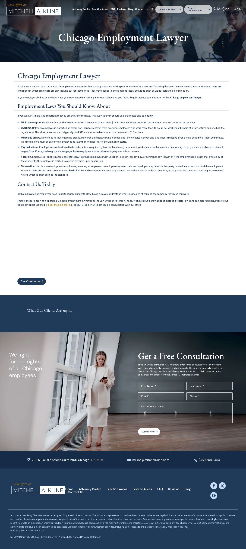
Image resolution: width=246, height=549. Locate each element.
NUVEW (14, 536)
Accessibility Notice (69, 536)
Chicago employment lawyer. (186, 97)
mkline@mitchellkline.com (150, 460)
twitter (222, 485)
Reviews (121, 9)
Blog (130, 9)
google (213, 495)
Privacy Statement (91, 536)
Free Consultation (195, 9)
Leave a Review (167, 9)
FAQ (113, 9)
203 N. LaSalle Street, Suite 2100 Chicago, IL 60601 (67, 460)
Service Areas (142, 489)
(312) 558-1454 (229, 9)
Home (69, 489)
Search (152, 9)
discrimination (76, 170)
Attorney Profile (81, 9)
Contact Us (141, 9)
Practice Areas (100, 9)
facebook (213, 485)
